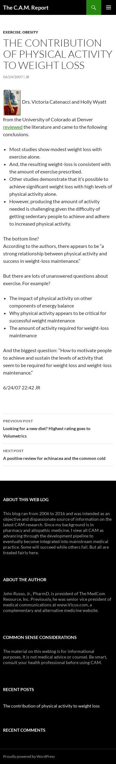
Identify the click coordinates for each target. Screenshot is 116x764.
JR (27, 76)
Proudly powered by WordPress (29, 756)
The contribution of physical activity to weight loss (51, 705)
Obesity (30, 32)
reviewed (13, 127)
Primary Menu (108, 7)
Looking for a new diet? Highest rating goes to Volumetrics (58, 427)
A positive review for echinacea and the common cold (58, 454)
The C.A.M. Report (26, 7)
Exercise (12, 32)
